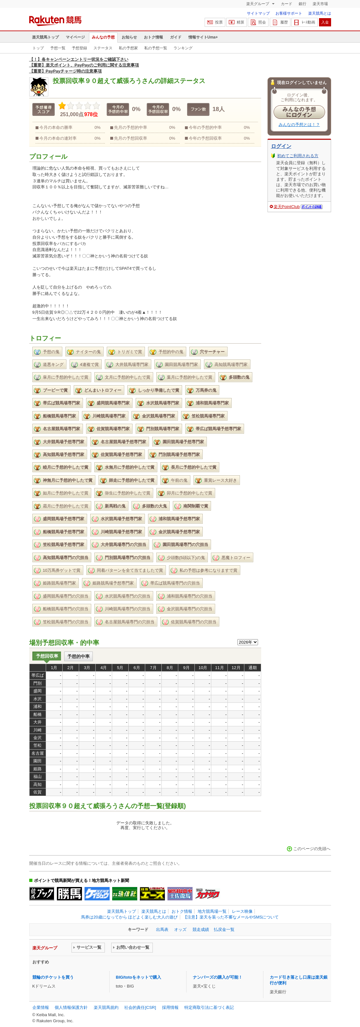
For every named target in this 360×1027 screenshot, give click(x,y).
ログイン (281, 146)
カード (286, 4)
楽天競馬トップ (45, 37)
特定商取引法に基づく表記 (209, 1007)
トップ (38, 48)
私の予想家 (128, 48)
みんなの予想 (103, 37)
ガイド (175, 37)
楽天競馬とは (319, 13)
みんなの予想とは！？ (299, 124)
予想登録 (79, 48)
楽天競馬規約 (106, 1007)
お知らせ (129, 37)
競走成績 (201, 929)
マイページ (75, 37)
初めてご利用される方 (297, 155)
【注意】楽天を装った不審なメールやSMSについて (231, 917)
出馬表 (162, 929)
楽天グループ (258, 4)
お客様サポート (288, 13)
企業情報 (40, 1007)
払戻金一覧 (224, 929)
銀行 (302, 4)
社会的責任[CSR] (140, 1007)
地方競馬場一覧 (212, 911)
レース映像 (242, 911)
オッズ (180, 929)
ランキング (183, 48)
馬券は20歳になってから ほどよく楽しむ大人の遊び (129, 917)
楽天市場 (320, 4)
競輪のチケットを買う (53, 977)
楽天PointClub (287, 206)
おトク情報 (153, 37)
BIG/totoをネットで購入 (138, 977)
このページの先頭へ (311, 848)
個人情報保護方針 (71, 1007)
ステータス (102, 48)
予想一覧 (57, 48)
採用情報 (170, 1007)
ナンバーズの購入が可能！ (217, 977)
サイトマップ (258, 13)
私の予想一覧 (155, 48)
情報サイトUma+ (203, 37)
